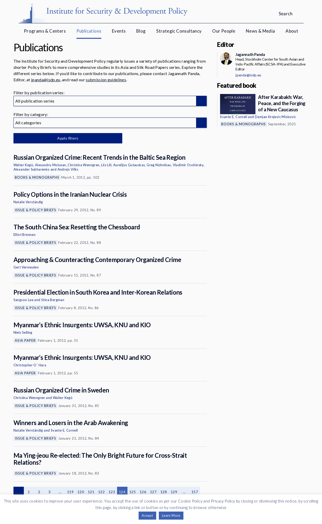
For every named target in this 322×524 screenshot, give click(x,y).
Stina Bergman (52, 300)
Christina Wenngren (83, 165)
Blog (141, 31)
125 (132, 492)
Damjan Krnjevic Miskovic (275, 117)
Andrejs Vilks (68, 169)
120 (80, 492)
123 (112, 492)
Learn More (171, 515)
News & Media (260, 31)
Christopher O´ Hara (29, 365)
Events (119, 31)
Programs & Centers (45, 31)
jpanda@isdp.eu (45, 79)
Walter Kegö (23, 165)
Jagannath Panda (250, 54)
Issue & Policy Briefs (35, 210)
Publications (89, 31)
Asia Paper (25, 340)
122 (101, 492)
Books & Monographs (37, 177)
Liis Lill (106, 165)
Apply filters (67, 138)
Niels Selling (22, 332)
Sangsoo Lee (23, 300)
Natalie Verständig (28, 202)
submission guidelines (106, 79)
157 (194, 492)
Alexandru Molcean (50, 165)
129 (174, 492)
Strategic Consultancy (179, 31)
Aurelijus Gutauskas (129, 165)
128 (163, 492)
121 (91, 492)
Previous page (18, 492)
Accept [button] (147, 515)
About (291, 31)
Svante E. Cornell (64, 430)
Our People (223, 31)
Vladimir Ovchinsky (188, 165)
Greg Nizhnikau (159, 165)
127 (153, 492)
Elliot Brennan (24, 234)
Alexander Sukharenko (31, 169)
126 (143, 492)
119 (70, 492)
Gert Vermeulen (26, 267)
